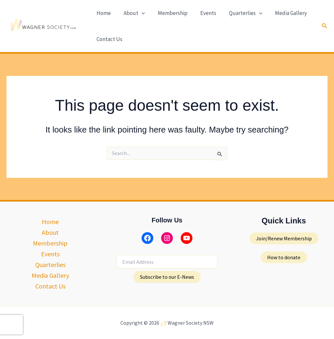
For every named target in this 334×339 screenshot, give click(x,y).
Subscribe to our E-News (167, 277)
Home (103, 13)
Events (202, 13)
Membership (168, 13)
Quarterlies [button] (238, 13)
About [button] (132, 13)
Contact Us (109, 39)
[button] (139, 13)
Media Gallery (282, 13)
